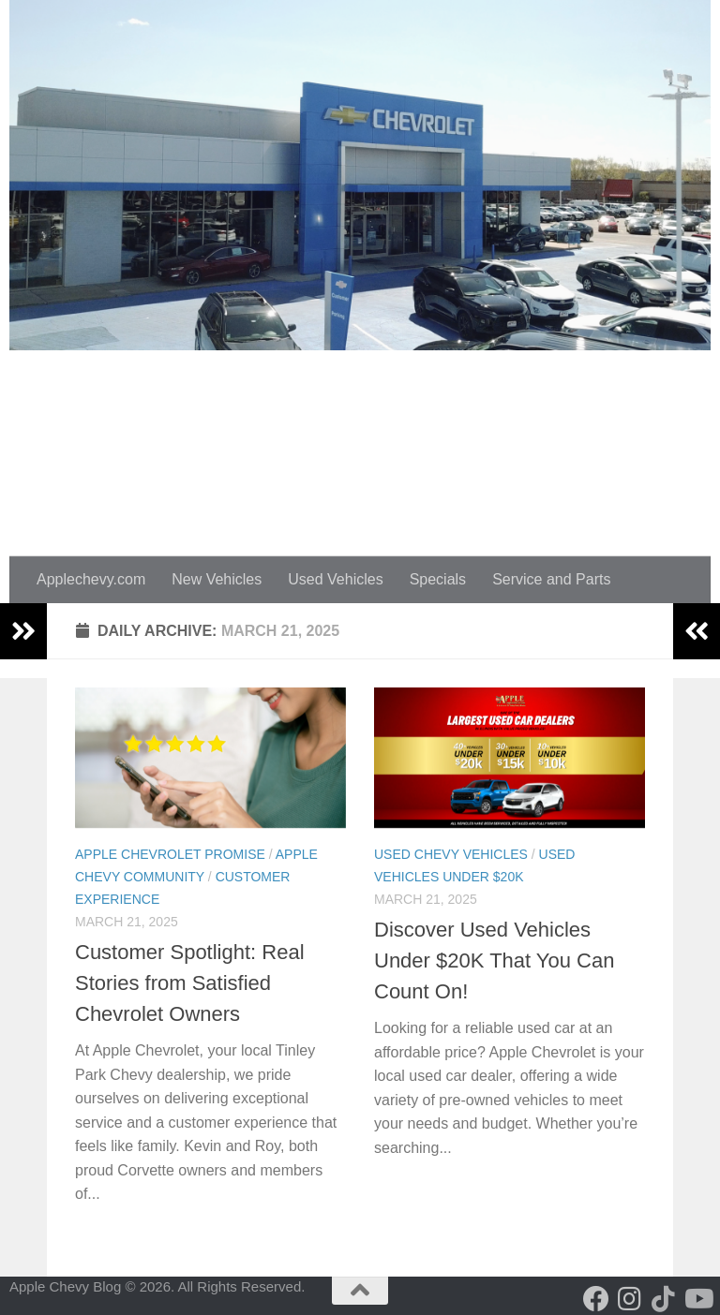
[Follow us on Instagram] (630, 1299)
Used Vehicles (335, 579)
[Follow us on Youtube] (697, 1299)
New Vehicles (217, 579)
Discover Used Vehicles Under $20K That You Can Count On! (494, 960)
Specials (438, 579)
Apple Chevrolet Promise (170, 854)
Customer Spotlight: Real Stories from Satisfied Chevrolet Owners (190, 983)
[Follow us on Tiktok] (664, 1299)
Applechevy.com (91, 579)
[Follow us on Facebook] (596, 1299)
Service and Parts (551, 579)
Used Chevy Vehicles (451, 854)
